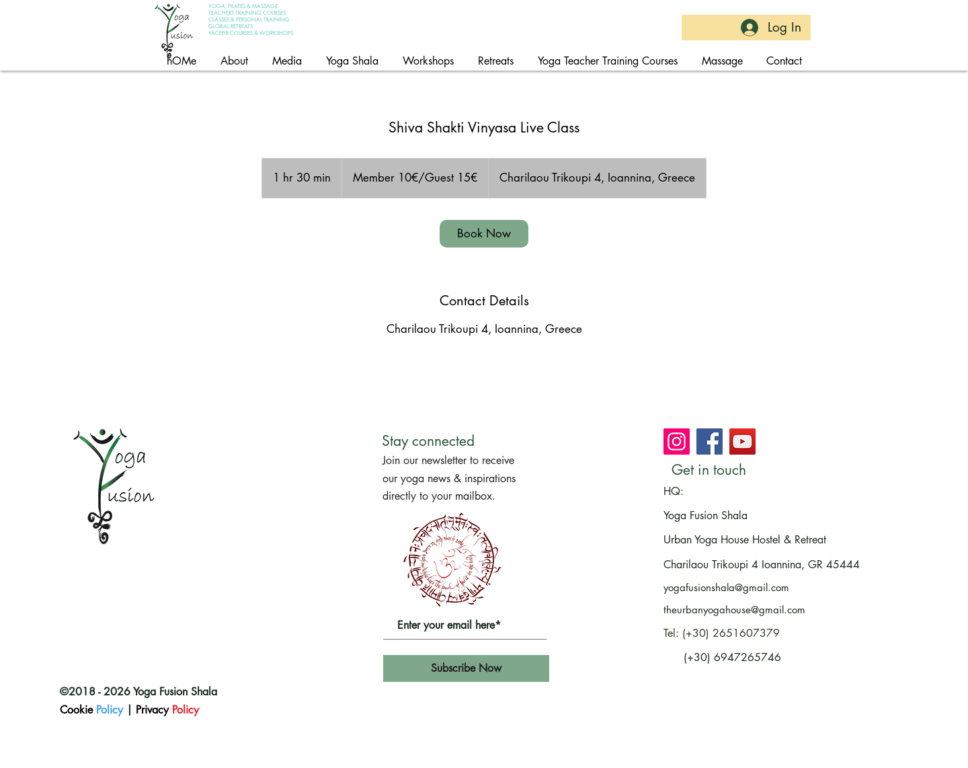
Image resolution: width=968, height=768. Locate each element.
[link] (484, 233)
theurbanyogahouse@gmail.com (734, 609)
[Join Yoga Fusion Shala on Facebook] (709, 441)
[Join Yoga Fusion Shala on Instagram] (676, 441)
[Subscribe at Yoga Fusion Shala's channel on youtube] (742, 441)
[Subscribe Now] (466, 668)
